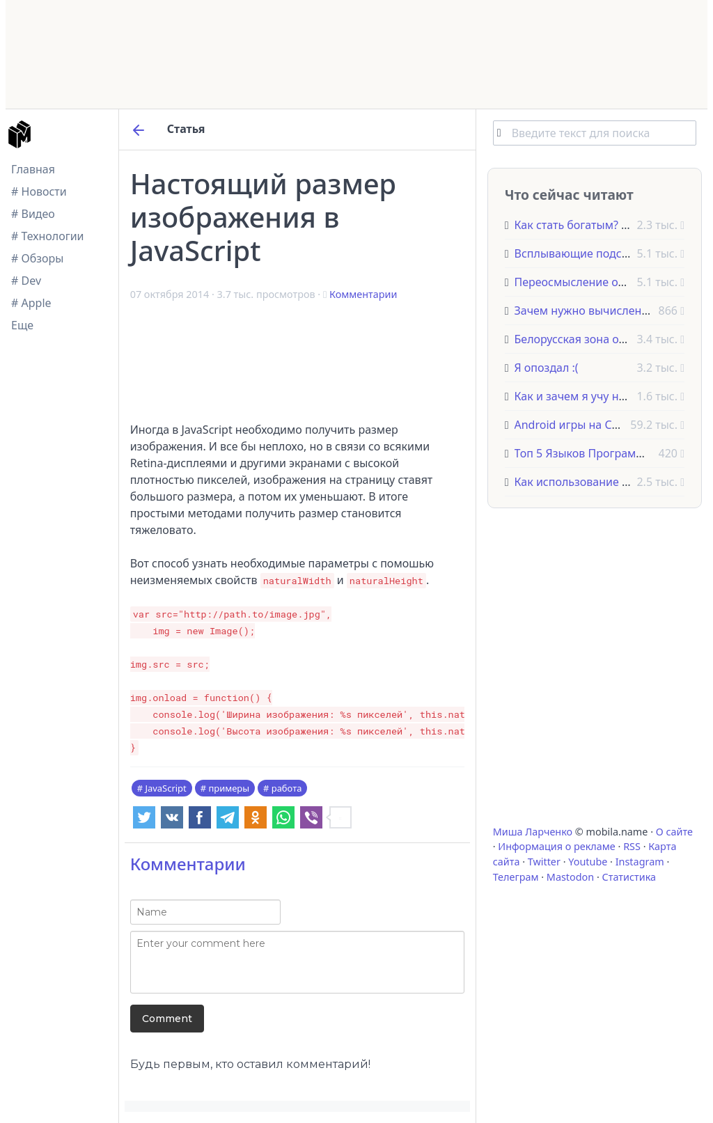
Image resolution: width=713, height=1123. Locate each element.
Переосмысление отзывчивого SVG (610, 282)
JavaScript (165, 788)
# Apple (31, 303)
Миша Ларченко (532, 831)
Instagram (640, 861)
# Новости (39, 191)
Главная (33, 169)
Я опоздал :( (547, 367)
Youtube (587, 861)
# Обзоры (37, 258)
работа (287, 788)
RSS (632, 846)
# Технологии (47, 236)
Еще (22, 325)
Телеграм (516, 877)
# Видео (33, 213)
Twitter (544, 861)
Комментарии (363, 294)
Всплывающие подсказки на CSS (602, 253)
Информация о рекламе (557, 846)
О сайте (674, 831)
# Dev (26, 280)
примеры (228, 788)
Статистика (629, 877)
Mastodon (570, 877)
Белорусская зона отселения (591, 339)
